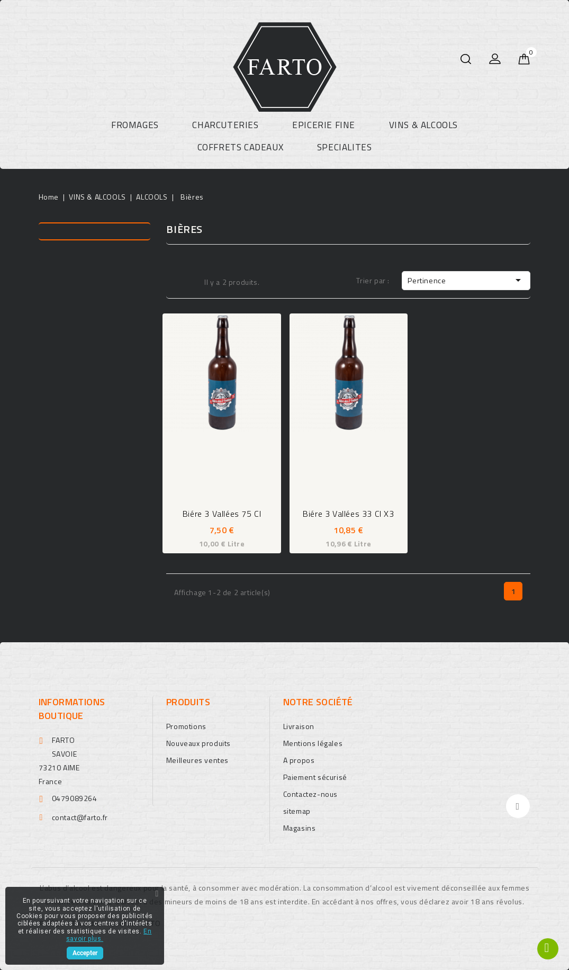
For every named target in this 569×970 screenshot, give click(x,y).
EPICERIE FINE (323, 125)
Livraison (298, 726)
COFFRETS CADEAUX (240, 147)
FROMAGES (135, 125)
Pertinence (466, 280)
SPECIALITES (344, 147)
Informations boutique (72, 709)
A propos (299, 760)
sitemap (297, 810)
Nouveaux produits (198, 743)
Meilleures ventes (197, 760)
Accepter (85, 953)
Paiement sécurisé (315, 777)
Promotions (186, 726)
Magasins (299, 827)
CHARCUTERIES (225, 125)
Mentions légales (313, 743)
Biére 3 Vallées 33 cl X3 (348, 513)
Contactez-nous (310, 794)
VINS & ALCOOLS (423, 125)
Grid (173, 281)
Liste (189, 281)
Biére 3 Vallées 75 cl (222, 513)
